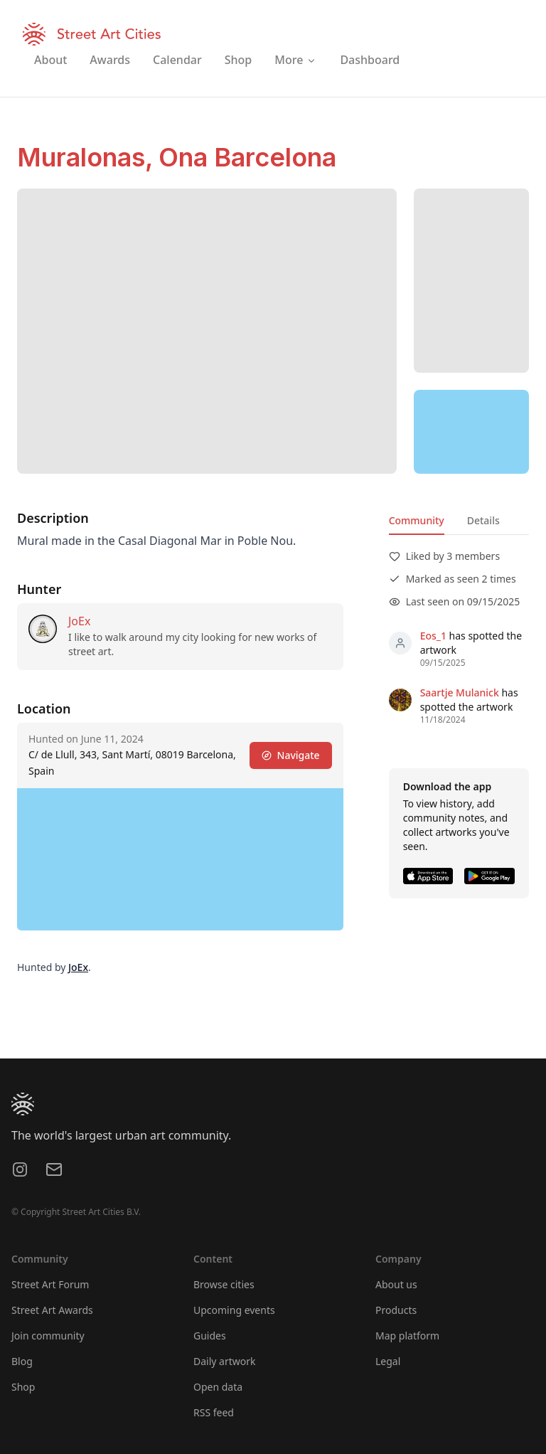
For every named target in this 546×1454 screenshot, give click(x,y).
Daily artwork (224, 1361)
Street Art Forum (50, 1284)
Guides (209, 1335)
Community (416, 520)
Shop (23, 1387)
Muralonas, (88, 157)
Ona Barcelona (247, 157)
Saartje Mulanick (459, 692)
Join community (48, 1335)
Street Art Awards (52, 1310)
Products (396, 1310)
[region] (471, 432)
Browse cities (224, 1284)
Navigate (291, 755)
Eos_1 (433, 635)
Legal (387, 1361)
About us (396, 1284)
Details (483, 520)
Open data (217, 1387)
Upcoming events (234, 1310)
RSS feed (213, 1412)
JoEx (79, 621)
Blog (22, 1361)
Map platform (407, 1335)
